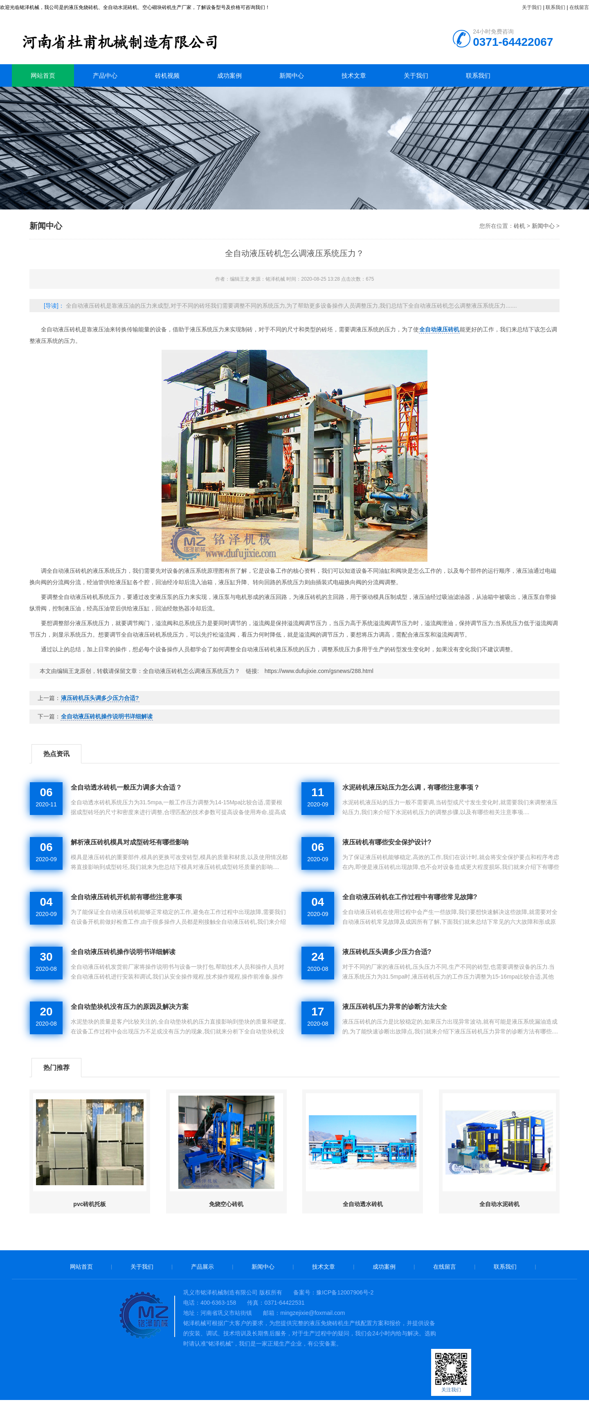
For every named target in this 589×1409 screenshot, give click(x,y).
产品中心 (105, 75)
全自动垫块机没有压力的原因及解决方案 (130, 1006)
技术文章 (354, 75)
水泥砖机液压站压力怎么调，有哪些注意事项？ (411, 787)
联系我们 (555, 7)
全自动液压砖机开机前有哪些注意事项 (126, 897)
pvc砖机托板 (89, 1204)
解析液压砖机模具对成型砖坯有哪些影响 (130, 842)
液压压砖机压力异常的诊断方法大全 (394, 1006)
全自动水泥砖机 (499, 1204)
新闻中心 (291, 75)
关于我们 (532, 7)
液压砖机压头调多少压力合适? (100, 698)
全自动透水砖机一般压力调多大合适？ (126, 787)
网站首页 (43, 75)
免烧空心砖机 (226, 1204)
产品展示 (202, 1266)
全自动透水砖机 (363, 1204)
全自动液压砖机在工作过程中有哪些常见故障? (409, 897)
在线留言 (579, 7)
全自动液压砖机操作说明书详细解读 (107, 716)
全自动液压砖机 (439, 329)
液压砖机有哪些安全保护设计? (387, 842)
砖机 (143, 38)
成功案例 (229, 75)
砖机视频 (167, 75)
